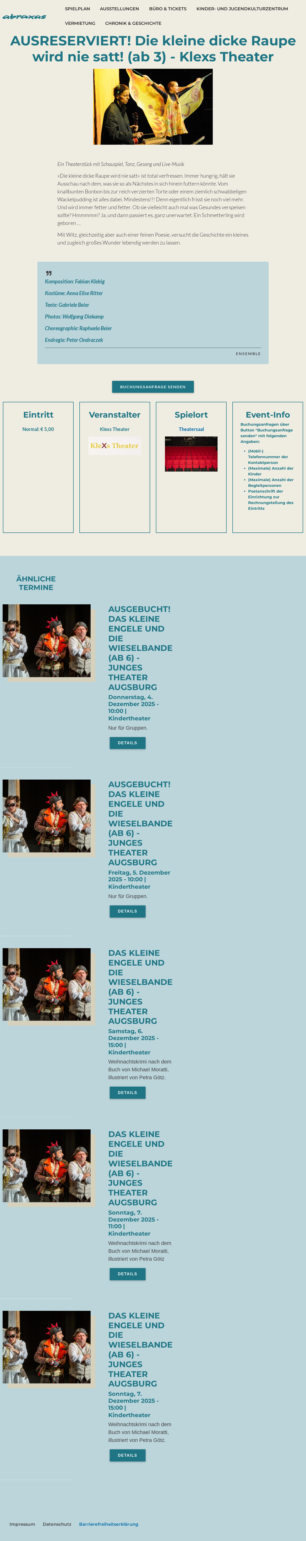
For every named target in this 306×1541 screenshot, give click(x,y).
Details (127, 743)
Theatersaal (191, 429)
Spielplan (77, 8)
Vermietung (80, 23)
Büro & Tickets (167, 8)
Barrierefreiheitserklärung (108, 1524)
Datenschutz (57, 1524)
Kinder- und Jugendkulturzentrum (242, 8)
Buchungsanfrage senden (153, 386)
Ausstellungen (119, 8)
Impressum (22, 1524)
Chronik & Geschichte (133, 23)
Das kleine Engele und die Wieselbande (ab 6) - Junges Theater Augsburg (140, 987)
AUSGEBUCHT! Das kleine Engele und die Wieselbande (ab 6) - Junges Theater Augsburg (140, 648)
